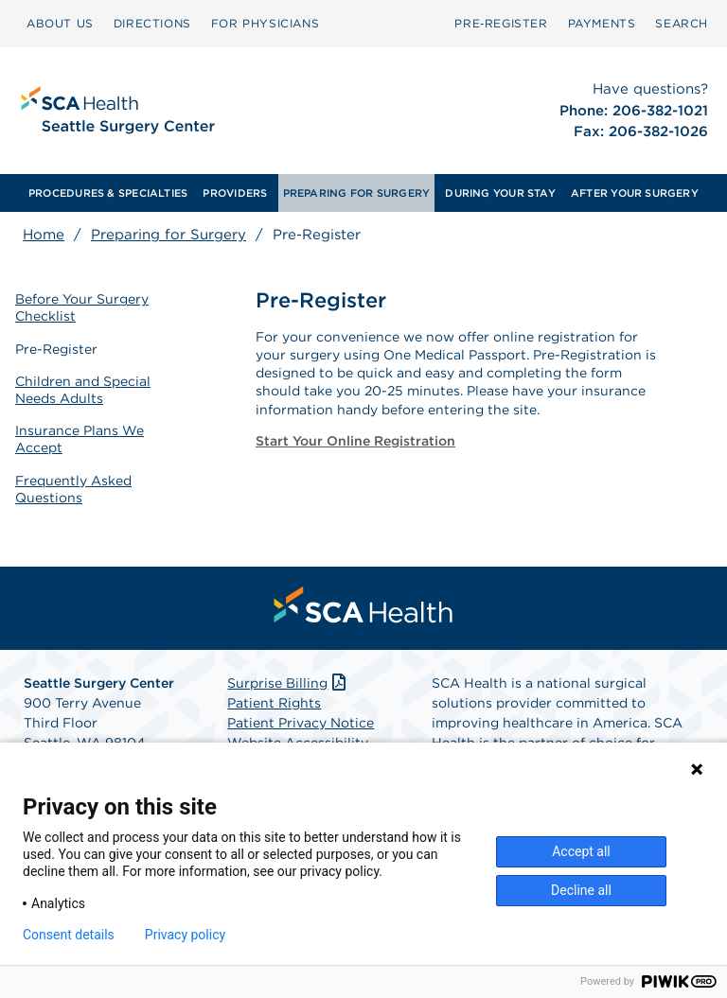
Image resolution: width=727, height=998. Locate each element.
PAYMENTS (602, 23)
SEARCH (681, 23)
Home (43, 234)
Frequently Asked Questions (73, 489)
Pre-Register (56, 349)
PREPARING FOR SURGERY (357, 193)
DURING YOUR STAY (500, 193)
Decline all (581, 890)
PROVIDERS (235, 193)
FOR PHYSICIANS (265, 23)
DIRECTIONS (152, 23)
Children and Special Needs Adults (83, 390)
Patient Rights (274, 702)
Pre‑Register (500, 23)
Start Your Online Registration (355, 440)
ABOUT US (60, 23)
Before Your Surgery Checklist (82, 307)
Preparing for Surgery (168, 234)
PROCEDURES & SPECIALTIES (107, 193)
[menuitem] (60, 23)
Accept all (581, 851)
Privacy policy (185, 934)
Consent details (69, 934)
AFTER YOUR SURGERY (635, 193)
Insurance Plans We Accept (79, 439)
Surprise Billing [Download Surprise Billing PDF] (288, 683)
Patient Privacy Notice (300, 722)
